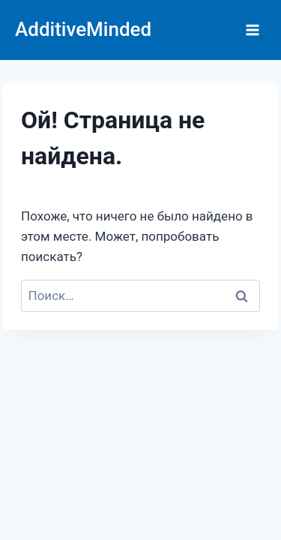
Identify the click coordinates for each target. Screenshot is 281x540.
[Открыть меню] (252, 29)
